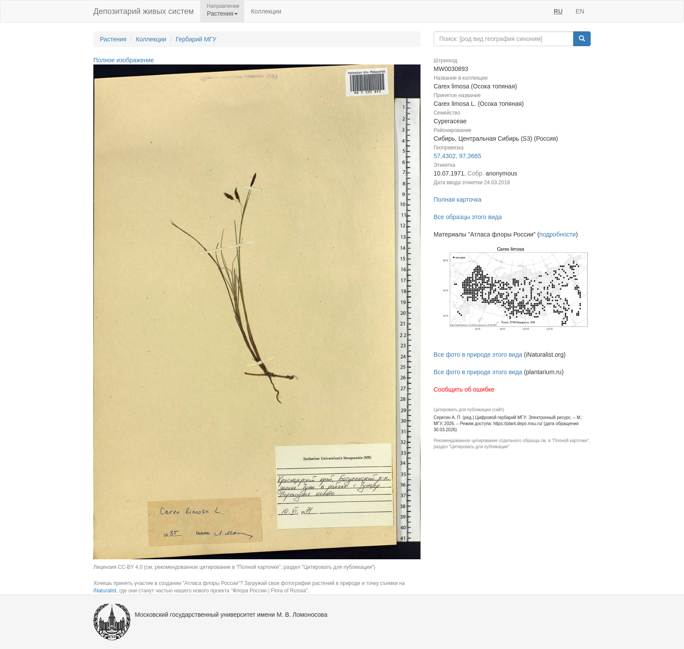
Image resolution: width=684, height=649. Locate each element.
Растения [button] (222, 13)
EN (580, 11)
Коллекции (266, 11)
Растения (113, 39)
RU (558, 11)
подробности (557, 234)
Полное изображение (123, 60)
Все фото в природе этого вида (478, 354)
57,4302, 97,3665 (457, 155)
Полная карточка (458, 199)
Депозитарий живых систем (143, 11)
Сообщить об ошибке (464, 389)
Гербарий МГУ (196, 39)
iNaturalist (104, 591)
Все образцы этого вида (468, 216)
